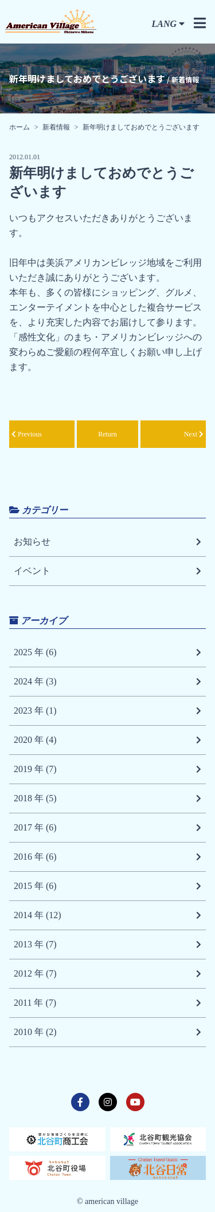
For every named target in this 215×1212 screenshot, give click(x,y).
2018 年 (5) (107, 798)
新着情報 (56, 127)
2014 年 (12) (107, 915)
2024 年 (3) (107, 681)
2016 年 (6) (107, 857)
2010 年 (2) (107, 1032)
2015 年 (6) (107, 886)
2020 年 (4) (107, 740)
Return (107, 434)
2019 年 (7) (107, 769)
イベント (107, 571)
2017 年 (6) (107, 827)
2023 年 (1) (107, 711)
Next (194, 434)
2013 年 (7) (107, 944)
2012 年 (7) (107, 973)
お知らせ (107, 542)
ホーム (19, 127)
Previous (26, 434)
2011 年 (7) (107, 1003)
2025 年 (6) (107, 652)
